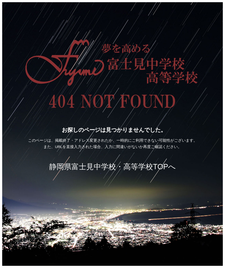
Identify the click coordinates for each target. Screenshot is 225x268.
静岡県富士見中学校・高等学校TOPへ (112, 166)
